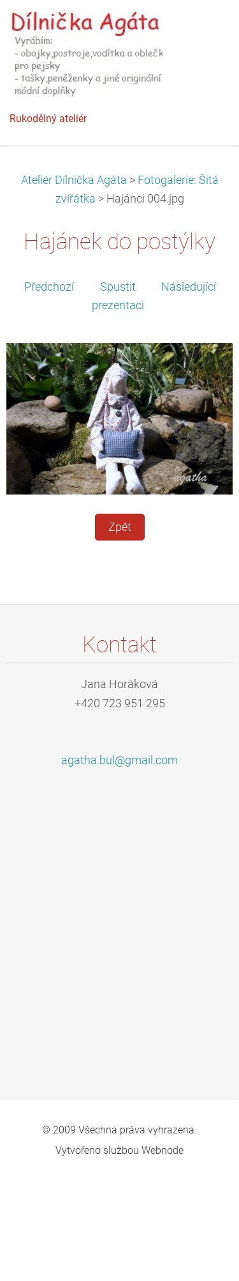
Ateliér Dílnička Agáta (74, 180)
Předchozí (49, 286)
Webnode (162, 1150)
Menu (204, 29)
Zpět (119, 527)
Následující (188, 286)
